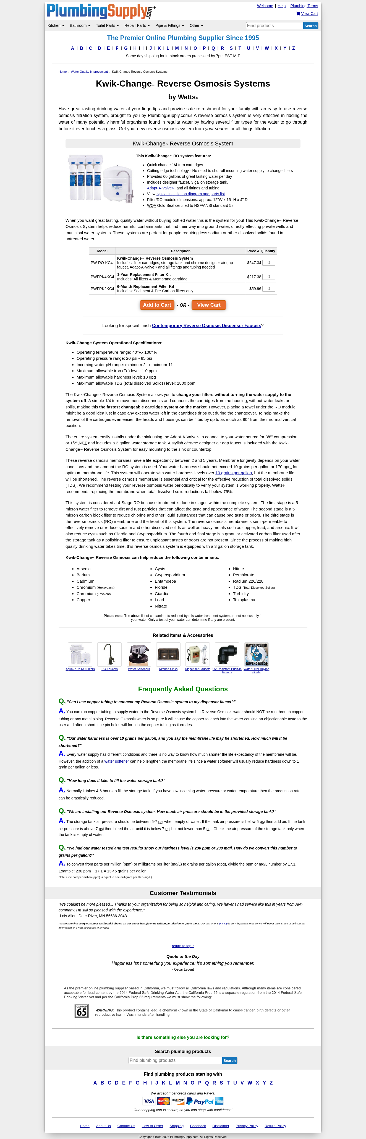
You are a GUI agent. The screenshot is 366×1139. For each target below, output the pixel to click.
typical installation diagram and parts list (190, 194)
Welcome (265, 6)
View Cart (209, 305)
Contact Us (126, 1126)
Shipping (177, 1126)
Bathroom (80, 25)
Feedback (198, 1126)
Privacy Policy (247, 1126)
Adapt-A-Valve (160, 188)
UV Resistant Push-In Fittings (227, 658)
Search (311, 26)
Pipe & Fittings (169, 25)
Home (85, 1126)
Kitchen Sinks (168, 656)
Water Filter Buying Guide (256, 658)
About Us (103, 1126)
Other (196, 25)
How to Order (152, 1126)
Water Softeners (139, 656)
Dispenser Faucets (197, 656)
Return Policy (275, 1126)
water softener (116, 761)
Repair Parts (137, 25)
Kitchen (56, 25)
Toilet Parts (107, 25)
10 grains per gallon (233, 472)
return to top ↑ (183, 946)
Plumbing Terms (304, 6)
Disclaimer (221, 1126)
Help (282, 6)
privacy (223, 923)
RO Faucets (109, 656)
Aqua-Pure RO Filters (80, 656)
